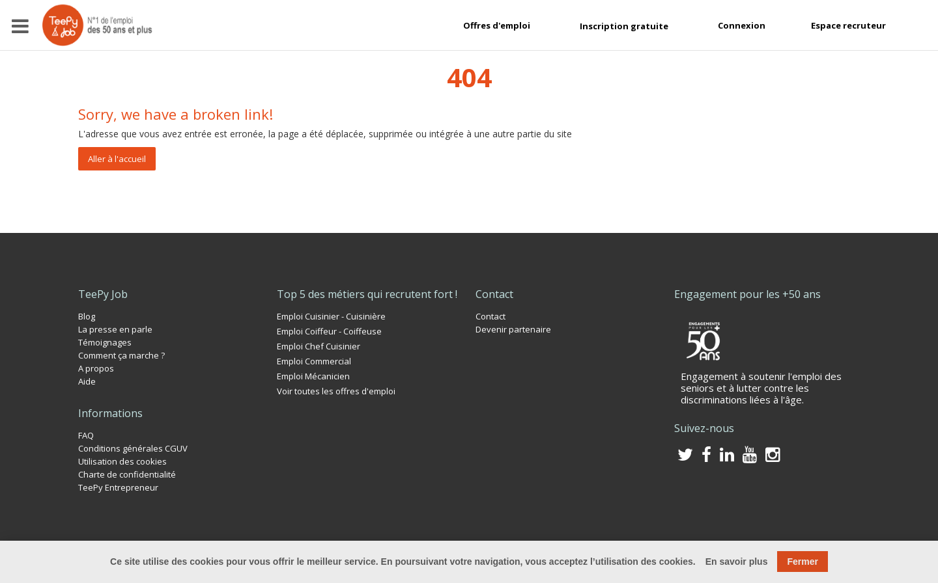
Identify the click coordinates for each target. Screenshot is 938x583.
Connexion (741, 25)
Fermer (802, 561)
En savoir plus (736, 561)
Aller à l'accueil (117, 159)
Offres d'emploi (496, 25)
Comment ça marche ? (121, 355)
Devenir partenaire (513, 329)
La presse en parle (115, 329)
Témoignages (105, 342)
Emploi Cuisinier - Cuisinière (331, 316)
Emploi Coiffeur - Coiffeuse (329, 331)
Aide (87, 381)
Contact (490, 316)
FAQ (86, 435)
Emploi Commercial (314, 361)
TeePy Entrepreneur (118, 487)
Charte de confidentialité (127, 474)
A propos (96, 368)
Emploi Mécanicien (313, 376)
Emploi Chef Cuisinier (318, 346)
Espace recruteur (848, 25)
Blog (86, 316)
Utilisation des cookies (122, 461)
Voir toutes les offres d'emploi (336, 391)
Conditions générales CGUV (133, 448)
